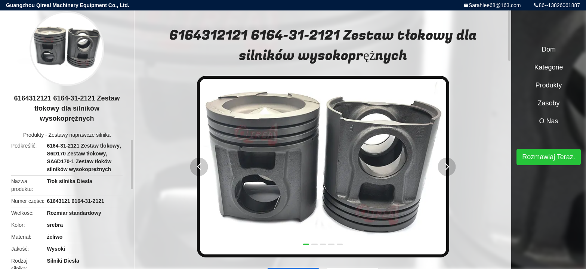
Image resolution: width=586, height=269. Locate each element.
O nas (548, 121)
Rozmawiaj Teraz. (548, 157)
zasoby (548, 103)
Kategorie (548, 67)
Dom (549, 49)
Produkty (33, 135)
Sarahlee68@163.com (495, 5)
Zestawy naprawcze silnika (80, 135)
